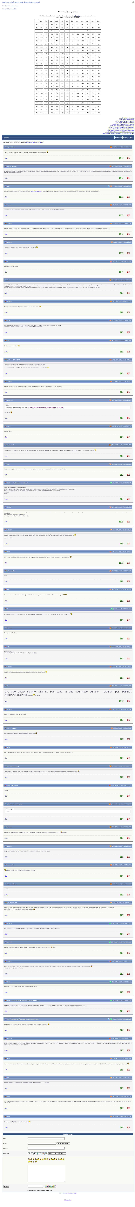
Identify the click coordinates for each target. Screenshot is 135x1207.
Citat (6, 158)
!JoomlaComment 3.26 (71, 1196)
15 (122, 178)
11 (122, 234)
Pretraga (125, 137)
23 (122, 196)
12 (122, 562)
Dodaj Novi (118, 137)
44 (122, 158)
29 (122, 253)
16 (122, 215)
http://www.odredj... (36, 191)
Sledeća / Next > (31, 142)
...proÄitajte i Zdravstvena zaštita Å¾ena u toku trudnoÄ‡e (118, 133)
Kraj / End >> (39, 142)
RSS (131, 137)
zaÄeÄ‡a (77, 16)
